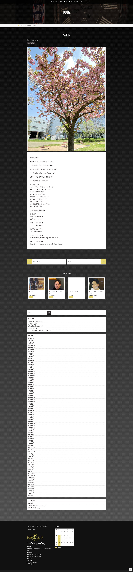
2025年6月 (31, 358)
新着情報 (30, 503)
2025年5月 (31, 360)
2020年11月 (31, 475)
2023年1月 (31, 421)
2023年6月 (31, 410)
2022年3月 (31, 441)
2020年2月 (31, 495)
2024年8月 (31, 380)
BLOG (81, 2)
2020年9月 (31, 480)
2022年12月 (31, 423)
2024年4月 (31, 389)
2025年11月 (31, 347)
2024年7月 (31, 382)
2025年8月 (31, 354)
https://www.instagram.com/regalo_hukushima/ (46, 244)
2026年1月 (31, 343)
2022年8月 (31, 432)
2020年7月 (31, 484)
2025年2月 (31, 367)
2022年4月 (31, 439)
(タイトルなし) (32, 324)
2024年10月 (31, 375)
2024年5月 (31, 386)
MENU (61, 2)
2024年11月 (31, 373)
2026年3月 (31, 338)
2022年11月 (31, 425)
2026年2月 (31, 341)
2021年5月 (31, 462)
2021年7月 (31, 458)
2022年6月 (31, 436)
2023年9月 (31, 404)
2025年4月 (31, 362)
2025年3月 (31, 365)
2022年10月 (31, 428)
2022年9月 (31, 430)
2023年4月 (31, 415)
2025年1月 (31, 369)
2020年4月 (31, 491)
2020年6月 (31, 486)
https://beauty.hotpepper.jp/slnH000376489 (44, 238)
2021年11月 (31, 449)
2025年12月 (31, 345)
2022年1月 (31, 445)
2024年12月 (31, 371)
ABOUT (56, 2)
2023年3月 (31, 417)
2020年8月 (31, 482)
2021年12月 (31, 447)
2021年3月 (31, 467)
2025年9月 (31, 352)
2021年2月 (31, 469)
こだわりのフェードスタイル (37, 506)
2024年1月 (31, 395)
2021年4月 (31, 465)
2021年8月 (31, 456)
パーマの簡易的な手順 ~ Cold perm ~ (39, 330)
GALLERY (65, 2)
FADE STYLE (76, 2)
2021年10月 (31, 452)
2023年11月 (31, 399)
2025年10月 (31, 349)
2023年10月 (31, 402)
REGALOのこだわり (34, 508)
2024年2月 (31, 393)
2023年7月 (31, 408)
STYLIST (70, 2)
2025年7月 (31, 356)
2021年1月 (31, 471)
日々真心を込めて (33, 328)
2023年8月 (31, 406)
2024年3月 (31, 391)
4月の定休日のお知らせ (35, 322)
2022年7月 (31, 434)
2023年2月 (31, 419)
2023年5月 (31, 412)
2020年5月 (31, 489)
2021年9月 (31, 454)
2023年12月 (31, 397)
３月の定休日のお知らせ (35, 326)
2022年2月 (31, 443)
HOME (52, 2)
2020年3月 (31, 493)
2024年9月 (31, 378)
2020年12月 (31, 473)
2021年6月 (31, 460)
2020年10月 (31, 478)
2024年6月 (31, 384)
